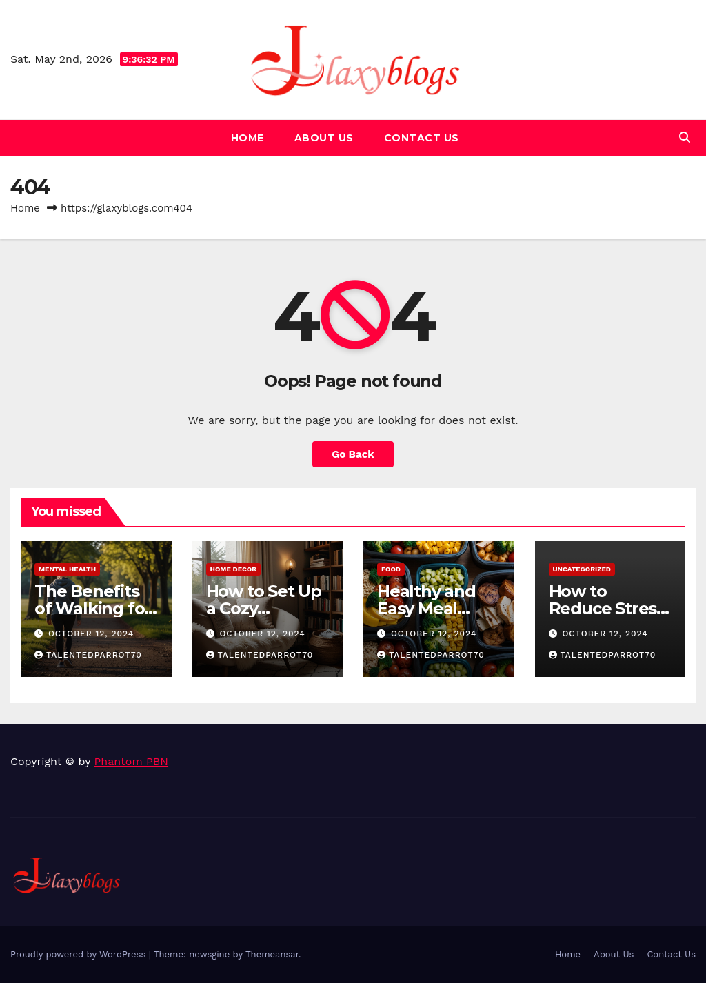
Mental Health (67, 569)
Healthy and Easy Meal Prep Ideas (426, 608)
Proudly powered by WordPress (79, 954)
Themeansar (272, 954)
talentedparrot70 (88, 655)
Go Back (353, 454)
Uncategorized (582, 569)
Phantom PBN (131, 761)
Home (247, 138)
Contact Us (421, 138)
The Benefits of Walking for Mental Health (92, 608)
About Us (324, 138)
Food (391, 569)
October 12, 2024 (91, 633)
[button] (684, 137)
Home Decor (233, 569)
